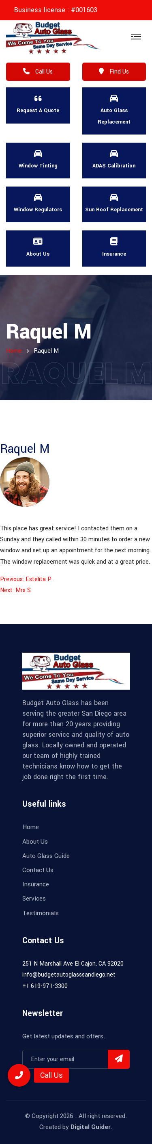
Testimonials (40, 913)
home (14, 351)
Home (30, 827)
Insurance (35, 884)
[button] (19, 1075)
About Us (35, 841)
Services (34, 898)
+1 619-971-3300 (45, 986)
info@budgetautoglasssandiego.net (69, 974)
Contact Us (38, 870)
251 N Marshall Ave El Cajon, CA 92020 (73, 963)
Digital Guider (91, 1126)
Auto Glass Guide (46, 855)
